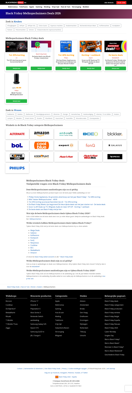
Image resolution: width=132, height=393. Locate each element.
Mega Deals (35, 230)
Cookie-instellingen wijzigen (77, 369)
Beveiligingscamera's (43, 114)
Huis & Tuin (65, 7)
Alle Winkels (109, 3)
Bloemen (57, 114)
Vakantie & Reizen (62, 328)
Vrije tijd (55, 7)
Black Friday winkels (112, 312)
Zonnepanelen (94, 118)
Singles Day (109, 335)
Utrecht (83, 335)
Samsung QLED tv (37, 332)
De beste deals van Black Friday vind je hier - (46, 209)
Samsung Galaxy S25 (38, 324)
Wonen (17, 110)
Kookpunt (34, 238)
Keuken (18, 21)
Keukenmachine (71, 26)
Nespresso (34, 243)
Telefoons (23, 7)
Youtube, (78, 373)
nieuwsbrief (35, 266)
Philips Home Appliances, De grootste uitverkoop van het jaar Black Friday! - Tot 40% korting (64, 197)
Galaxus (33, 233)
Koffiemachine (104, 26)
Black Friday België (112, 316)
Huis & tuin (59, 312)
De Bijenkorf (10, 309)
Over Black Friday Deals (52, 369)
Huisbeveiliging (88, 114)
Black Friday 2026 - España (66, 377)
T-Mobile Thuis (12, 324)
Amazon (33, 253)
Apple (31, 7)
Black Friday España (112, 320)
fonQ (32, 240)
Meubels (19, 118)
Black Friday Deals (13, 287)
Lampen (10, 118)
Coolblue (33, 245)
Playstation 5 (35, 309)
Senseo (31, 30)
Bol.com (9, 301)
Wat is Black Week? (112, 343)
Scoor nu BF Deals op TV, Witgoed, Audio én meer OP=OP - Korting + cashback (59, 207)
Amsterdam (84, 305)
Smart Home (29, 118)
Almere (82, 301)
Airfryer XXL (31, 26)
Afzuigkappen (11, 26)
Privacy (64, 369)
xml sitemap (111, 369)
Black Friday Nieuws (112, 324)
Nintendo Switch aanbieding (36, 318)
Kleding (47, 7)
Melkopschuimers (35, 219)
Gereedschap (75, 114)
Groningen (84, 320)
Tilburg (83, 332)
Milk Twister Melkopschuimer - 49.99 (43, 199)
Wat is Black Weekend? (113, 351)
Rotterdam (84, 328)
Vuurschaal (59, 118)
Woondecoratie (81, 118)
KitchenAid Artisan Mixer (88, 26)
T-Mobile (9, 320)
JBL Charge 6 (35, 335)
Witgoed (58, 335)
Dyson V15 (34, 328)
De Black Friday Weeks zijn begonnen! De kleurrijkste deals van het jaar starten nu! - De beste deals (67, 204)
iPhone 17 (34, 301)
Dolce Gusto (43, 26)
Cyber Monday (110, 332)
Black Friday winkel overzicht (44, 257)
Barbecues (29, 114)
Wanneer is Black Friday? (114, 347)
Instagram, (64, 373)
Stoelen (39, 118)
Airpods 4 (34, 305)
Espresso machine (56, 26)
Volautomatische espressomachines (49, 30)
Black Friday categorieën (114, 305)
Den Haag (84, 312)
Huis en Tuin (25, 287)
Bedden (86, 7)
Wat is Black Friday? (112, 339)
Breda (82, 309)
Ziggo (8, 328)
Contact (19, 369)
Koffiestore (34, 235)
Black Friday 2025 (111, 328)
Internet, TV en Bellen (103, 114)
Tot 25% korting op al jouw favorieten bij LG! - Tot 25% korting (53, 202)
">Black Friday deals (66, 257)
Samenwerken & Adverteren (33, 369)
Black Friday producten (113, 309)
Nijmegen (83, 324)
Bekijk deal (16, 68)
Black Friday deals (111, 301)
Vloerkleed (48, 118)
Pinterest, (71, 373)
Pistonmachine (21, 30)
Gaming (39, 7)
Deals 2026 (121, 3)
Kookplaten (116, 26)
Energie (65, 114)
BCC (32, 248)
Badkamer (10, 114)
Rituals (8, 316)
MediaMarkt (35, 250)
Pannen (9, 30)
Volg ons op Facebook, (52, 373)
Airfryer (22, 26)
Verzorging (76, 7)
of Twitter (84, 373)
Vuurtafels (69, 118)
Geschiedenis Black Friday (114, 355)
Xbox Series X (35, 312)
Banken (20, 114)
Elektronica (13, 7)
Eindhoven (84, 316)
